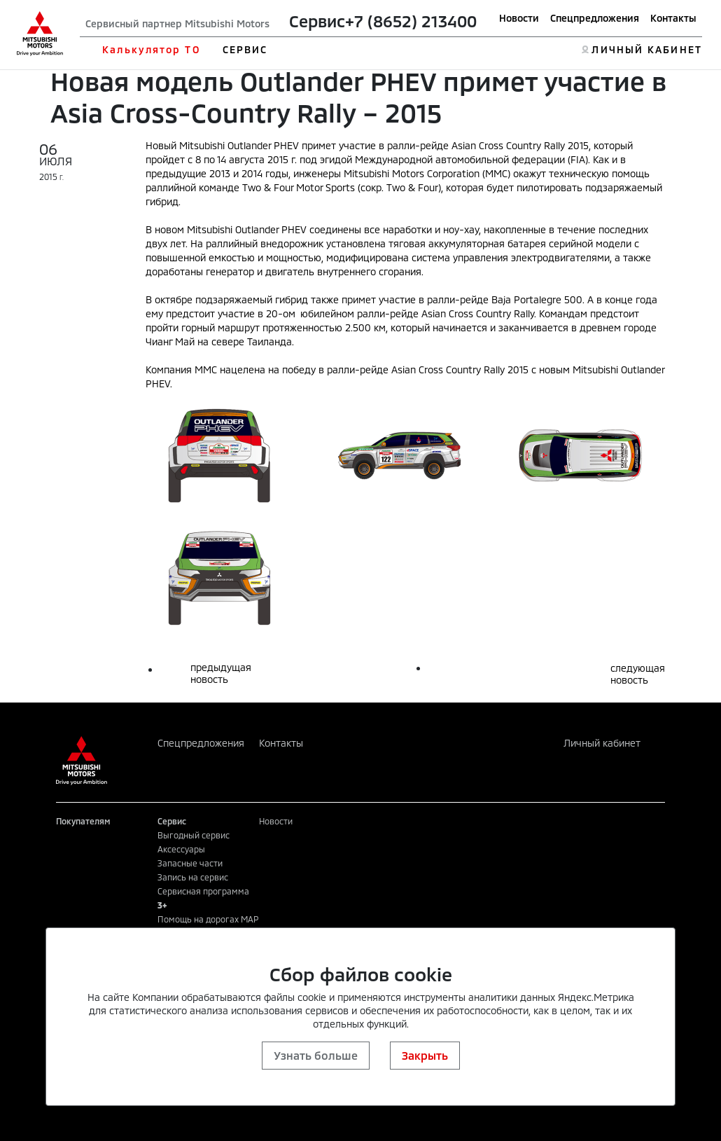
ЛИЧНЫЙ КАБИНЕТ (646, 49)
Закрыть (425, 1055)
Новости (519, 18)
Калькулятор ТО (151, 49)
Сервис (317, 21)
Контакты (673, 18)
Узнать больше (316, 1055)
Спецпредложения (594, 18)
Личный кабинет (602, 743)
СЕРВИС (245, 49)
